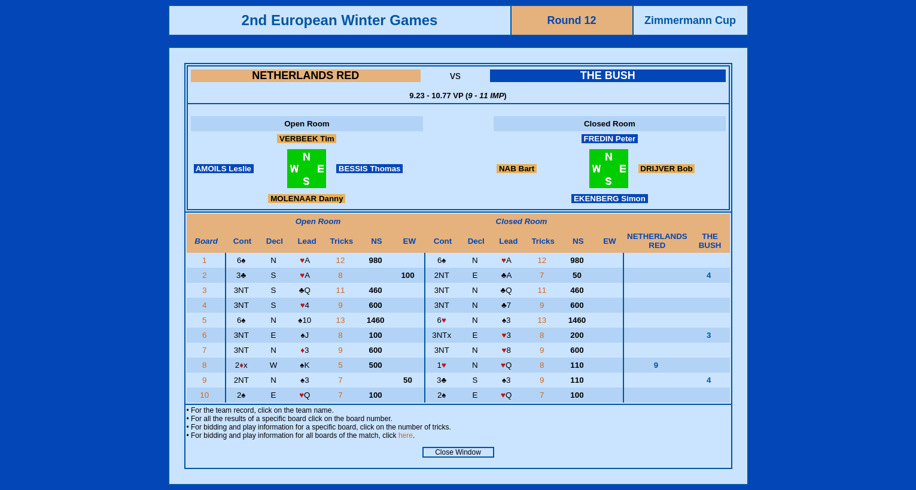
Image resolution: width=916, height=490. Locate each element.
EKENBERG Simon (609, 198)
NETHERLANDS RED (305, 75)
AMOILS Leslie (224, 168)
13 (342, 320)
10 (205, 395)
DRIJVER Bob (666, 168)
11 (342, 290)
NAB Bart (517, 168)
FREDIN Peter (610, 138)
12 (342, 260)
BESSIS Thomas (369, 168)
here (405, 435)
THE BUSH (607, 75)
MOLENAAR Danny (306, 198)
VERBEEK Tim (306, 138)
